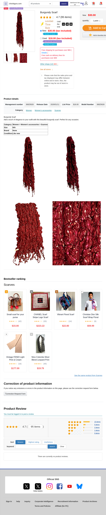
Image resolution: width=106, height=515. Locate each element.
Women (29, 110)
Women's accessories (43, 110)
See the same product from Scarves (88, 375)
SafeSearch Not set (75, 3)
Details (44, 53)
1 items (97, 430)
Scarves (57, 110)
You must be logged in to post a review (19, 414)
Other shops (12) (49, 64)
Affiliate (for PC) (61, 506)
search (64, 4)
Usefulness (48, 442)
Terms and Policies (42, 506)
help (18, 501)
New (57, 32)
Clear (62, 446)
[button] (100, 3)
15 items (97, 422)
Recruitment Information (68, 501)
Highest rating (33, 442)
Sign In (82, 4)
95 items (35, 426)
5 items (97, 425)
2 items (97, 427)
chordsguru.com (15, 4)
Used (57, 41)
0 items (97, 433)
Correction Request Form (15, 393)
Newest (20, 442)
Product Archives (90, 501)
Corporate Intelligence (44, 501)
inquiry (27, 501)
